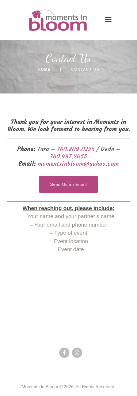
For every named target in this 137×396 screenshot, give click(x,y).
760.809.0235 (76, 149)
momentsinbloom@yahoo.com (78, 163)
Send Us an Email (68, 184)
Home (44, 69)
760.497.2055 (68, 156)
